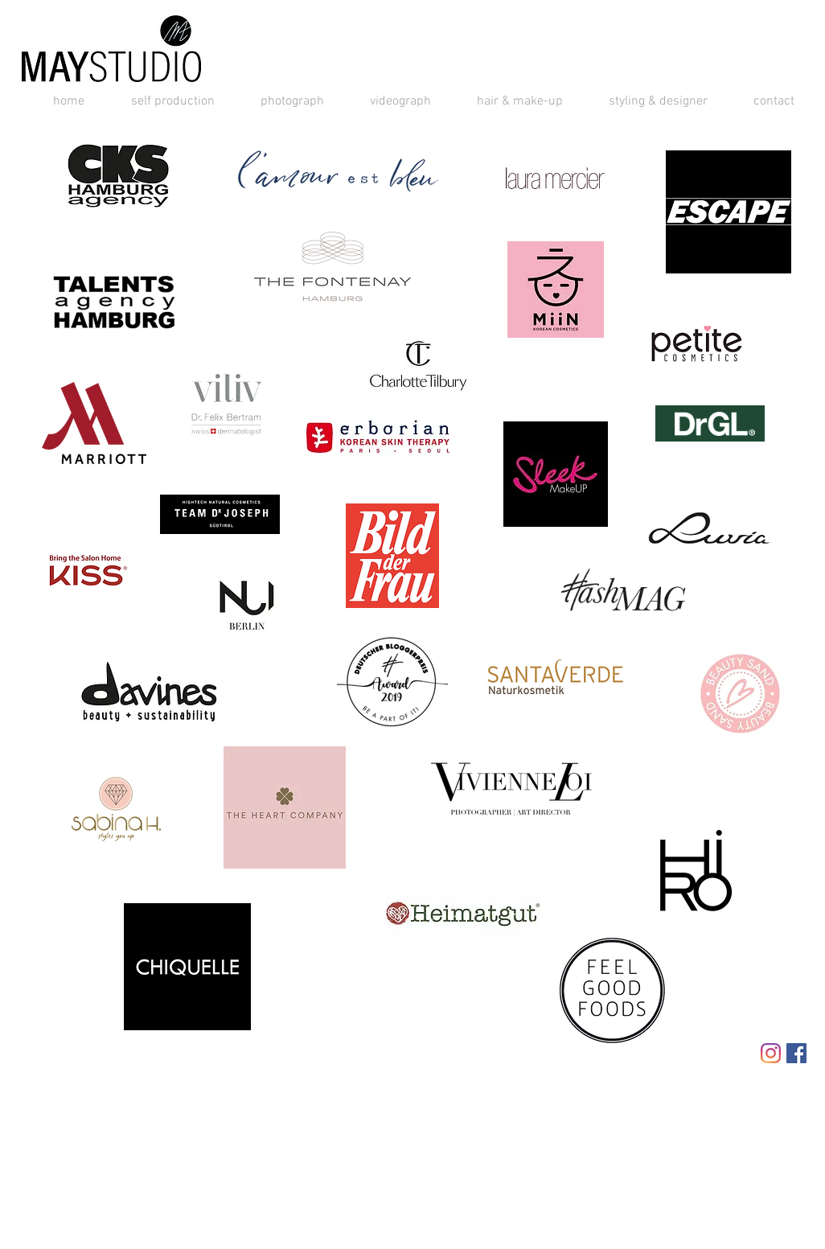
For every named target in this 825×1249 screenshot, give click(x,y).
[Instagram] (771, 1053)
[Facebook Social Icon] (796, 1053)
